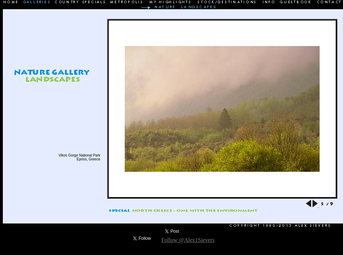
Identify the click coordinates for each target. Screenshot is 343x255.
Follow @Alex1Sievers (187, 240)
